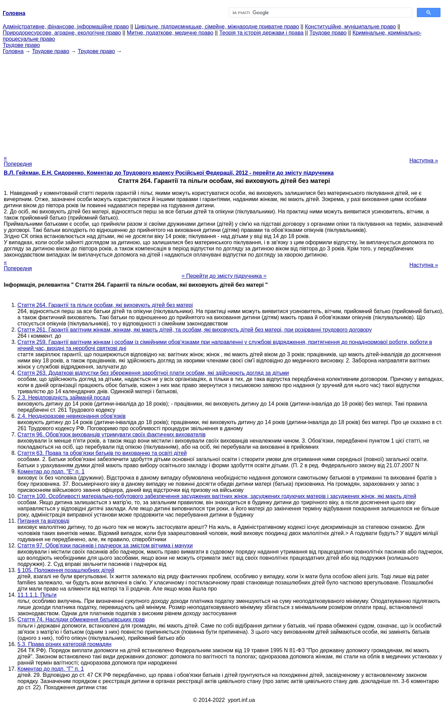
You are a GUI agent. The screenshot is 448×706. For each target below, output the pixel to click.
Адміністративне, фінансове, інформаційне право (66, 26)
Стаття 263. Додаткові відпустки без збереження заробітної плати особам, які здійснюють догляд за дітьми (153, 373)
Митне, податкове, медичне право (170, 33)
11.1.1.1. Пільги (36, 595)
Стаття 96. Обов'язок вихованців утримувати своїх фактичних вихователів (111, 434)
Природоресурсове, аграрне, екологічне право (62, 33)
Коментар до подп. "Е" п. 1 (51, 471)
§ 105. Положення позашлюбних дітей (65, 570)
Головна (13, 51)
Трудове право (328, 33)
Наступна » (423, 160)
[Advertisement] (224, 102)
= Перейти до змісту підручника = (224, 276)
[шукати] (320, 13)
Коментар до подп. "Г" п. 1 (50, 669)
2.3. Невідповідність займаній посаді (63, 397)
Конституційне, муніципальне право (350, 26)
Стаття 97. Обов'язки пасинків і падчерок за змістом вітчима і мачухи (105, 545)
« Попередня (18, 161)
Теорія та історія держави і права (261, 33)
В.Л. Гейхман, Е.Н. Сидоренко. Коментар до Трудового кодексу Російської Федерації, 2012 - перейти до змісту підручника (169, 173)
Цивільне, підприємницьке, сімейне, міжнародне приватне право (217, 26)
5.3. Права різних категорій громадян (64, 644)
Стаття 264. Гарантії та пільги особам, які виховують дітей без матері (105, 305)
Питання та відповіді (43, 521)
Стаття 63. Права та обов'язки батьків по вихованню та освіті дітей (102, 453)
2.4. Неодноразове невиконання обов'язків (71, 416)
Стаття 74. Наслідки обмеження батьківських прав (81, 619)
